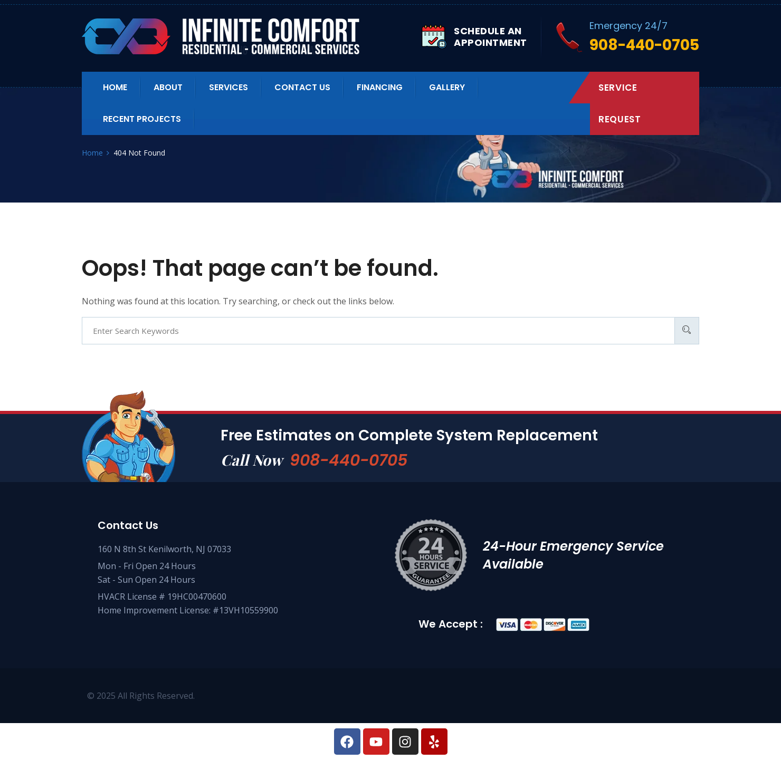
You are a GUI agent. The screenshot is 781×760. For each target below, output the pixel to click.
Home (115, 87)
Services (228, 87)
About (168, 87)
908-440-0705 (348, 460)
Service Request (619, 103)
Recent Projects (142, 119)
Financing (380, 87)
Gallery (447, 87)
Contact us (302, 87)
